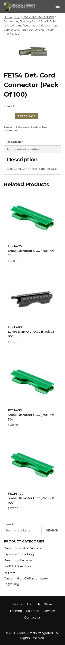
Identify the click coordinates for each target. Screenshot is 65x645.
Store (48, 604)
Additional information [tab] (23, 149)
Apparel (10, 572)
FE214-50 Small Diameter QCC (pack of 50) (31, 415)
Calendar (33, 611)
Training (15, 611)
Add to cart (26, 116)
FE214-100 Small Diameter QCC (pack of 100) (31, 498)
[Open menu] (57, 6)
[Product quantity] (9, 116)
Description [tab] (15, 142)
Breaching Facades (18, 560)
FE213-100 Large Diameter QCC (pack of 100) (31, 331)
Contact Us (32, 617)
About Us (33, 604)
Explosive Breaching (19, 554)
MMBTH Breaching (18, 566)
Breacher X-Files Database (23, 548)
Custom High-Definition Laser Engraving (26, 581)
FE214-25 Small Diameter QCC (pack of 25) (31, 250)
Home (17, 604)
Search (9, 524)
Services (49, 611)
